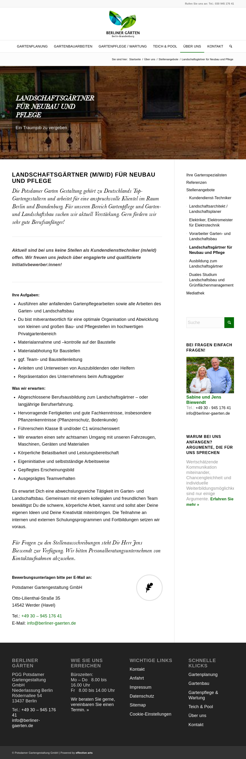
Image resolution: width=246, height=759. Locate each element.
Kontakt (137, 669)
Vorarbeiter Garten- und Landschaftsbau (210, 236)
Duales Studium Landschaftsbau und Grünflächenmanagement (211, 280)
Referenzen (196, 182)
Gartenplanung (203, 674)
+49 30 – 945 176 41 (41, 616)
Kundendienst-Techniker (210, 198)
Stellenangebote (200, 190)
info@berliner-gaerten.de (51, 623)
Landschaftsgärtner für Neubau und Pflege (210, 250)
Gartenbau (199, 683)
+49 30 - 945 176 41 (213, 408)
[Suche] (229, 46)
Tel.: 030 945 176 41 (221, 3)
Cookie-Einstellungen (151, 714)
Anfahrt (137, 678)
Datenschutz (142, 696)
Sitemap (138, 705)
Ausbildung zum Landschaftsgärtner (206, 263)
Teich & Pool (201, 706)
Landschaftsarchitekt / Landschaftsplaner (208, 209)
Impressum (141, 687)
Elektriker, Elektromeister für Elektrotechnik (211, 222)
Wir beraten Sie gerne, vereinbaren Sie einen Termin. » (93, 704)
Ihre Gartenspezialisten (206, 175)
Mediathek (195, 293)
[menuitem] (32, 46)
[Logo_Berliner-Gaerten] (123, 23)
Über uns (197, 715)
